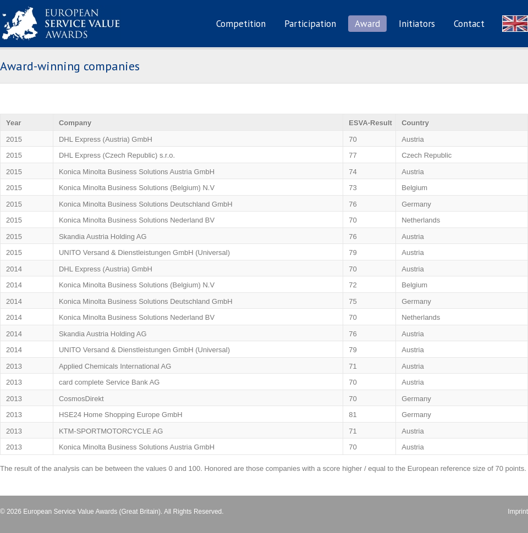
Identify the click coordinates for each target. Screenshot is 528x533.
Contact (469, 24)
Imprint (518, 511)
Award (367, 24)
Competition (241, 24)
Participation (310, 24)
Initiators (417, 24)
